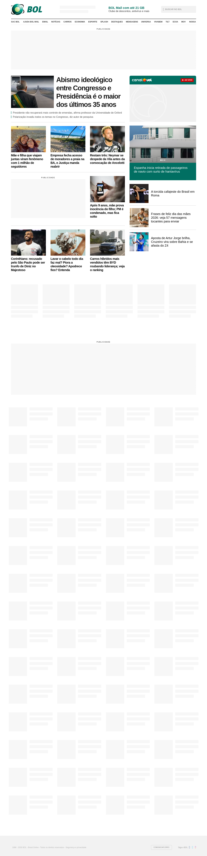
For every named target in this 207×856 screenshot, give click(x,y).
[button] (178, 9)
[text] (179, 9)
